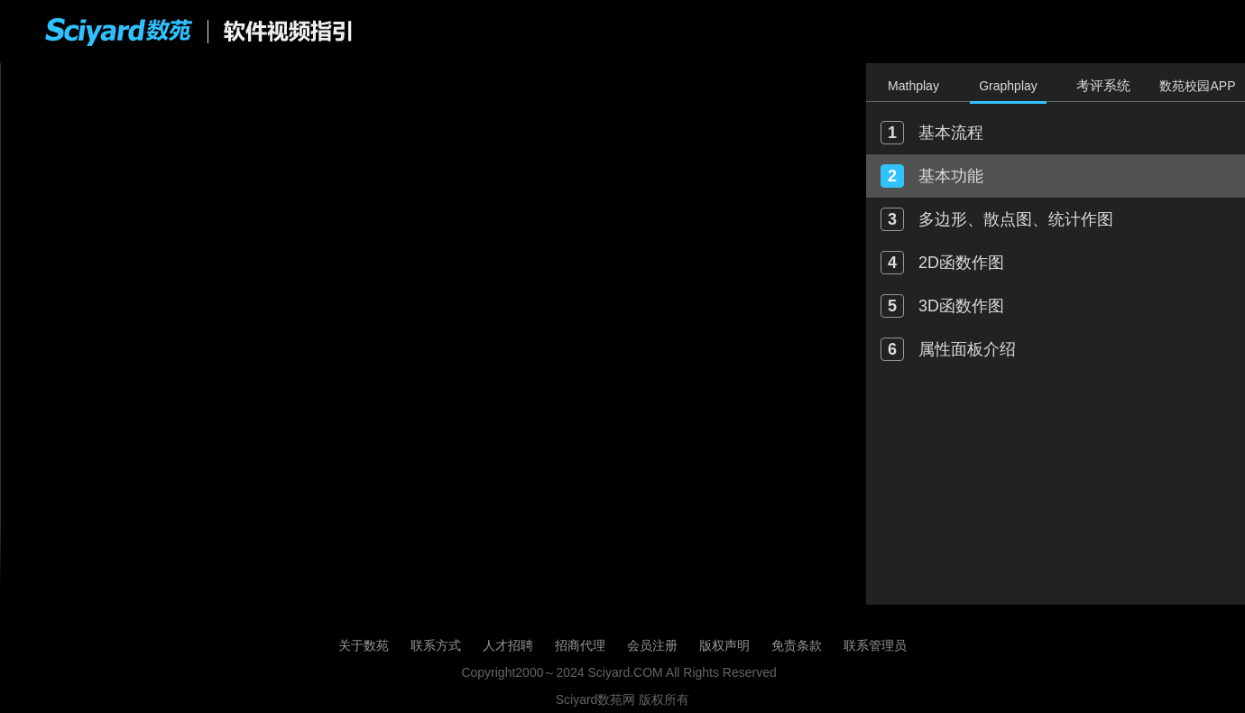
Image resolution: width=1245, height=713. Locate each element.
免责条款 (796, 645)
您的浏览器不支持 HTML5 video (433, 334)
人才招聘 (508, 645)
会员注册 (652, 645)
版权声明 (724, 645)
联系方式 (435, 645)
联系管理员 (875, 645)
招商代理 (580, 645)
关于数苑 (363, 645)
